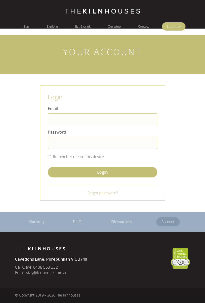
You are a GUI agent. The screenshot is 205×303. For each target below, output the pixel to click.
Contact (143, 26)
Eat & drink (82, 26)
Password (57, 132)
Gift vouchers (121, 221)
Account (168, 221)
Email (53, 108)
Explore (52, 26)
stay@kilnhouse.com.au (47, 272)
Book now (173, 26)
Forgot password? (103, 192)
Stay (27, 26)
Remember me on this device (78, 156)
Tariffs (77, 221)
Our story (36, 221)
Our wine (114, 26)
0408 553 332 (45, 267)
